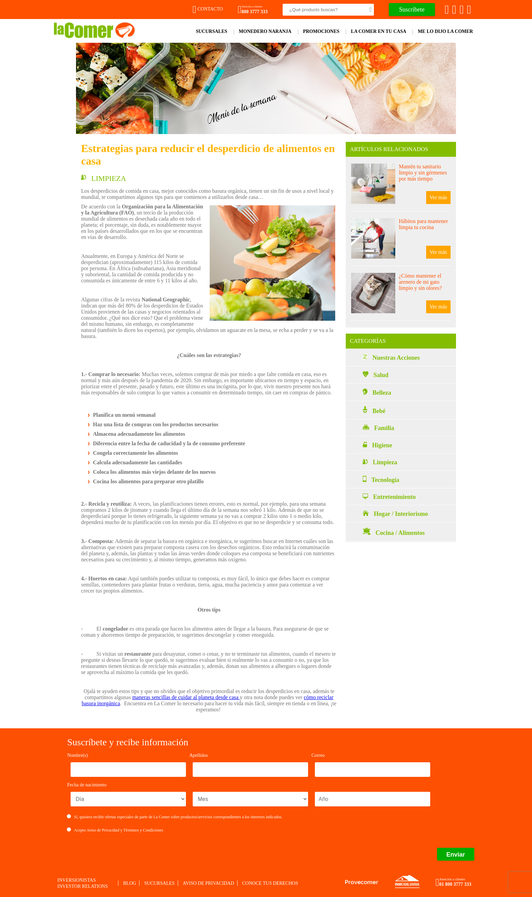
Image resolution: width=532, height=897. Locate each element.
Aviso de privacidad (208, 883)
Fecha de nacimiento (87, 784)
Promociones (321, 31)
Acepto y (115, 830)
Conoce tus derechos (270, 883)
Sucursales (211, 31)
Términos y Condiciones (143, 830)
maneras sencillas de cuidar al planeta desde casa (186, 697)
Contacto (208, 9)
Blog (129, 883)
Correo (318, 755)
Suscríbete (411, 9)
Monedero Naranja (265, 31)
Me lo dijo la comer (445, 31)
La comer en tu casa (378, 31)
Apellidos (198, 755)
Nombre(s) (77, 755)
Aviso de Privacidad (103, 830)
